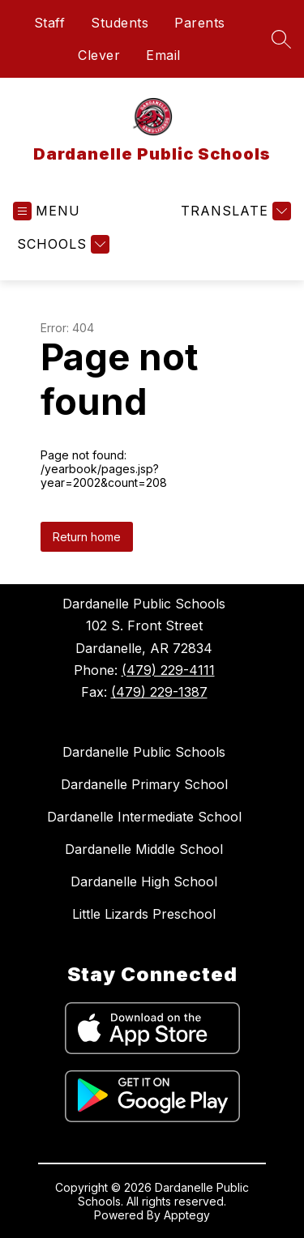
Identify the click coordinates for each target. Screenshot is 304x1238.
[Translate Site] (234, 211)
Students (119, 23)
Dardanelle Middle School (144, 849)
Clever (99, 55)
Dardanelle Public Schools (143, 752)
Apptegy (187, 1215)
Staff (50, 23)
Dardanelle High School (144, 881)
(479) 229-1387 (159, 692)
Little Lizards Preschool (144, 914)
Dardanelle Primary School (144, 784)
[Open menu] (46, 211)
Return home (87, 537)
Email (163, 55)
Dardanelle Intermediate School (144, 817)
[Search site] (281, 39)
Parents (199, 23)
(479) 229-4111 (168, 670)
